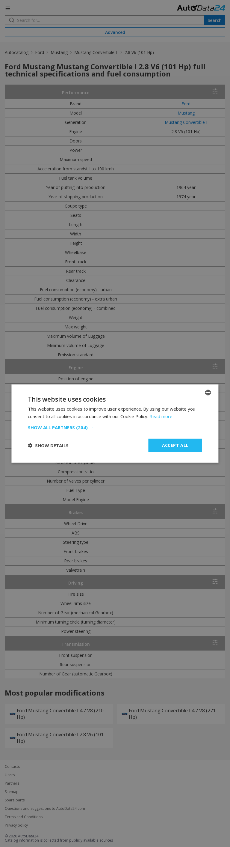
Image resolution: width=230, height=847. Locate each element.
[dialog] (115, 423)
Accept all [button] (175, 445)
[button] (115, 427)
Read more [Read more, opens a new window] (160, 416)
